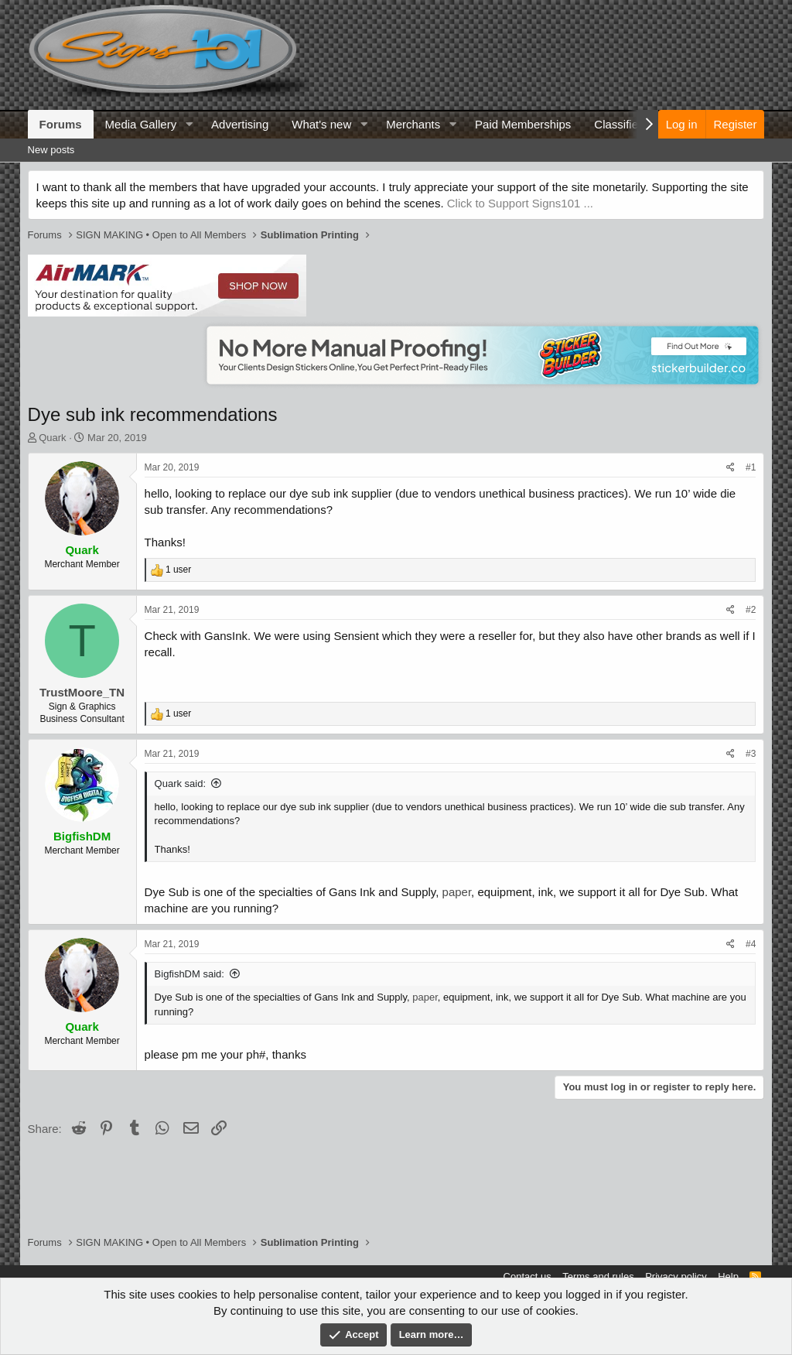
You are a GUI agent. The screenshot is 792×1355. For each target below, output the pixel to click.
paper (457, 891)
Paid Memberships (523, 124)
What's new (321, 124)
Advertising (239, 124)
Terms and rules (597, 1276)
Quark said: (180, 783)
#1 (751, 467)
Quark (52, 437)
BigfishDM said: (189, 974)
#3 (751, 753)
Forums (60, 124)
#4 (751, 944)
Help (728, 1276)
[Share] (730, 468)
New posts (51, 150)
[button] (189, 124)
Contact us (527, 1276)
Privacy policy (675, 1276)
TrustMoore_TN (82, 692)
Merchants (413, 124)
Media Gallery (141, 124)
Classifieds (622, 124)
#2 (751, 609)
